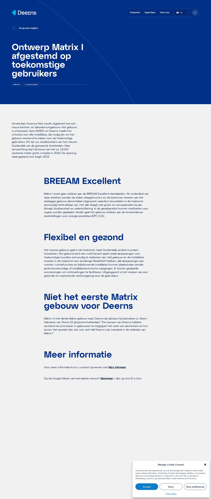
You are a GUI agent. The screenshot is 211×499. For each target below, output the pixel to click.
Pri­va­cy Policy (171, 494)
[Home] (24, 13)
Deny (171, 486)
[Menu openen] (195, 13)
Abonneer (106, 378)
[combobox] (182, 13)
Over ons (164, 12)
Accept (147, 486)
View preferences (195, 486)
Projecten (135, 12)
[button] (205, 464)
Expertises (150, 12)
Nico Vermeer (117, 367)
